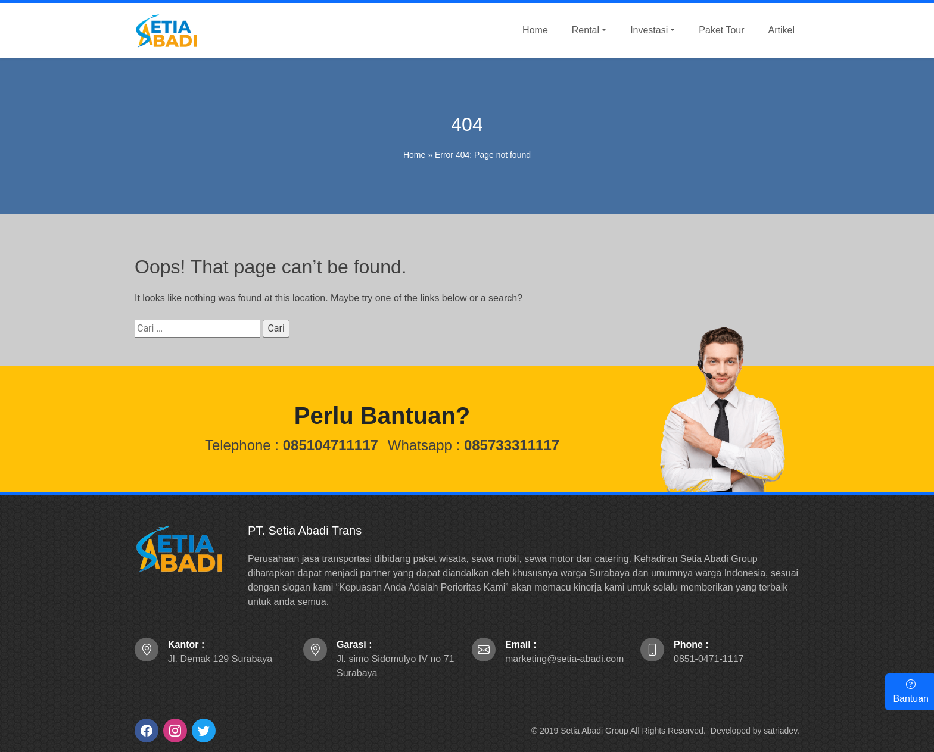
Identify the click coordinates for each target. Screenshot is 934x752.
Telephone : (291, 445)
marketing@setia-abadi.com (564, 651)
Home (414, 155)
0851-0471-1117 (708, 651)
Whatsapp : (473, 445)
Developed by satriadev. (755, 730)
